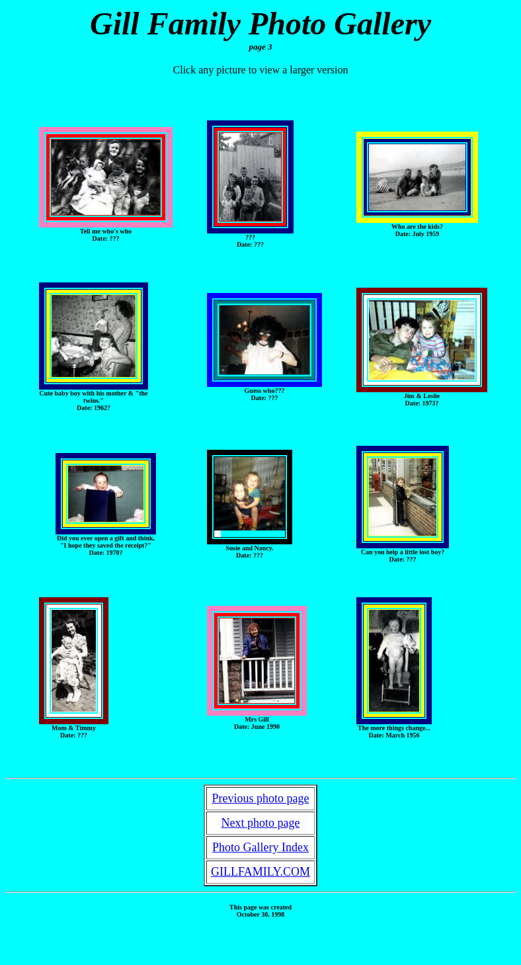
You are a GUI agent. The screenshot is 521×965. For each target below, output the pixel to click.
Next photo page (260, 822)
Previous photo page (260, 798)
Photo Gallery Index (260, 847)
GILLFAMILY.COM (260, 871)
